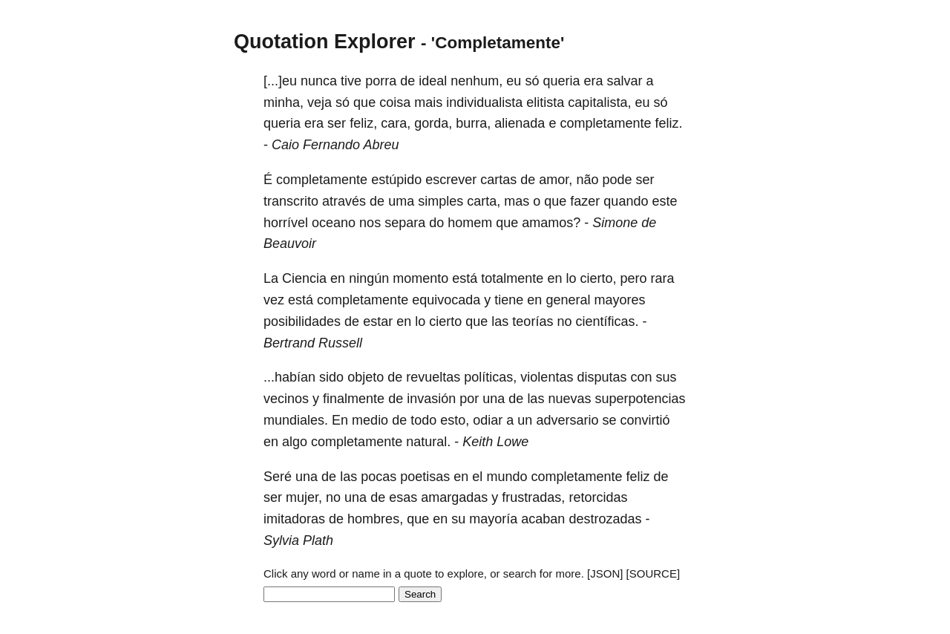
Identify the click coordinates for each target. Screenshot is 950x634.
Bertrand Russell (312, 343)
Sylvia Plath (298, 540)
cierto (445, 321)
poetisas (425, 476)
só (532, 80)
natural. (428, 441)
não (587, 179)
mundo (506, 476)
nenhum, (476, 80)
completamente (605, 123)
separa (404, 222)
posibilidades (302, 321)
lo (571, 278)
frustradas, (533, 497)
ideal (433, 80)
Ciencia (304, 278)
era (593, 80)
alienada (519, 123)
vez (273, 300)
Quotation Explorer (325, 41)
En (340, 420)
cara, (395, 123)
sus (666, 377)
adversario (567, 420)
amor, (555, 179)
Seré (277, 476)
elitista (545, 102)
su (458, 519)
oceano (334, 222)
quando (625, 201)
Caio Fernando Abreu (335, 144)
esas (403, 497)
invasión (431, 398)
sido (331, 377)
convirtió (644, 420)
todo (423, 420)
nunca (319, 80)
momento (420, 278)
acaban (543, 519)
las (499, 321)
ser (336, 123)
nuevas (569, 398)
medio (370, 420)
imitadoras (294, 519)
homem (470, 222)
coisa (394, 102)
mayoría (493, 519)
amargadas (454, 497)
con (641, 377)
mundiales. (295, 420)
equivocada (446, 300)
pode (617, 179)
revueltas (433, 377)
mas (516, 201)
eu (513, 80)
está (464, 278)
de (407, 80)
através (344, 201)
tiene (508, 300)
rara (663, 278)
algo (294, 441)
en (337, 278)
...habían (289, 377)
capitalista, (599, 102)
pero (633, 278)
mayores (619, 300)
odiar (487, 420)
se (609, 420)
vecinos (286, 398)
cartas (498, 179)
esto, (454, 420)
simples (440, 201)
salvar (625, 80)
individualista (484, 102)
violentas (546, 377)
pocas (378, 476)
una (493, 398)
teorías (532, 321)
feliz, (363, 123)
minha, (283, 102)
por (469, 398)
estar (378, 321)
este (664, 201)
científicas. (606, 321)
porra (380, 80)
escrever (450, 179)
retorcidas (598, 497)
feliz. (668, 123)
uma (401, 201)
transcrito (290, 201)
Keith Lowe (495, 441)
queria (561, 80)
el (477, 476)
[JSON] (605, 573)
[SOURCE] (653, 573)
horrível (285, 222)
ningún (369, 278)
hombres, (375, 519)
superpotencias (639, 398)
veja (319, 102)
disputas (601, 377)
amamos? (551, 222)
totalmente (512, 278)
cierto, (598, 278)
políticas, (490, 377)
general (568, 300)
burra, (473, 123)
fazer (585, 201)
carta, (483, 201)
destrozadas (605, 519)
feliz (638, 476)
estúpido (396, 179)
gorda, (433, 123)
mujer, (304, 497)
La (270, 278)
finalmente (353, 398)
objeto (365, 377)
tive (351, 80)
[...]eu (280, 80)
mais (428, 102)
